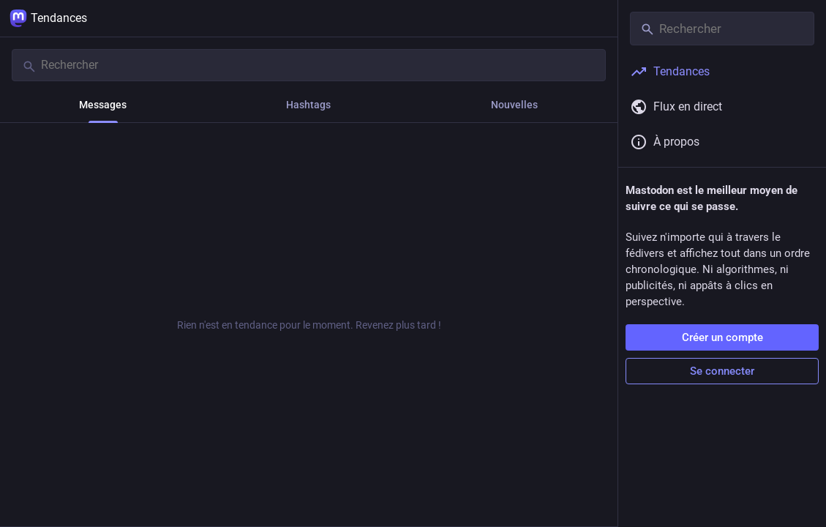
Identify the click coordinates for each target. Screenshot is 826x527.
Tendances (48, 18)
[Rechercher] (309, 65)
